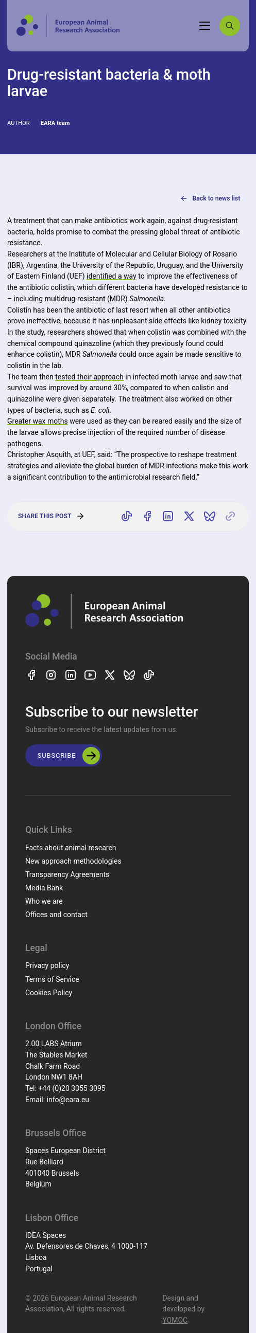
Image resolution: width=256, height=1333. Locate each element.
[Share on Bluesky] (209, 516)
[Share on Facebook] (147, 516)
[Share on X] (189, 516)
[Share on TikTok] (126, 516)
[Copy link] (230, 516)
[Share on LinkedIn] (168, 516)
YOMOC (174, 1320)
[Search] (229, 25)
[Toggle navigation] (205, 25)
